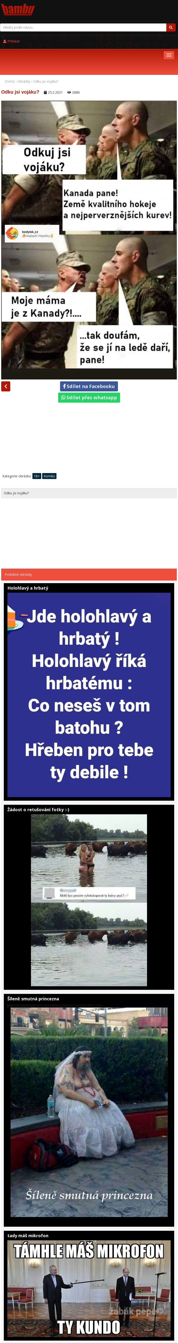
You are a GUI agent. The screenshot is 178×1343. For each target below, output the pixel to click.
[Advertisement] (89, 409)
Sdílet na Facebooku (89, 356)
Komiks (49, 446)
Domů (10, 51)
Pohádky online (32, 1322)
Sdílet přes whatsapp (89, 367)
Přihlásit (102, 7)
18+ (37, 446)
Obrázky (24, 51)
